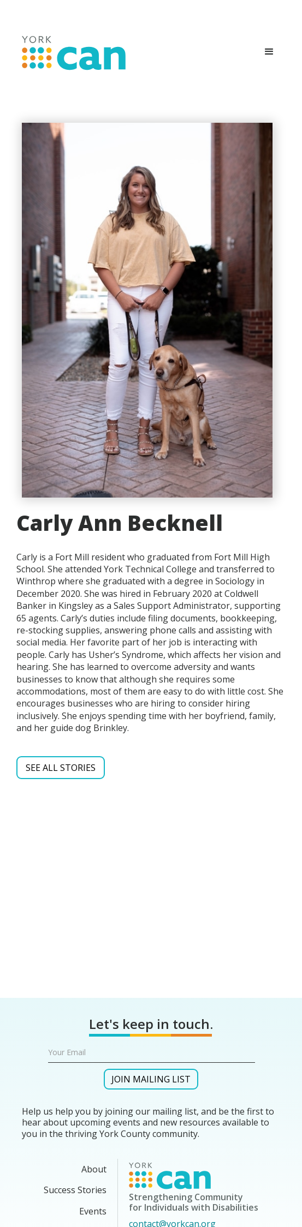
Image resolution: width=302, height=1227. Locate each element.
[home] (71, 51)
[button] (269, 51)
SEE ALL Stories (61, 768)
